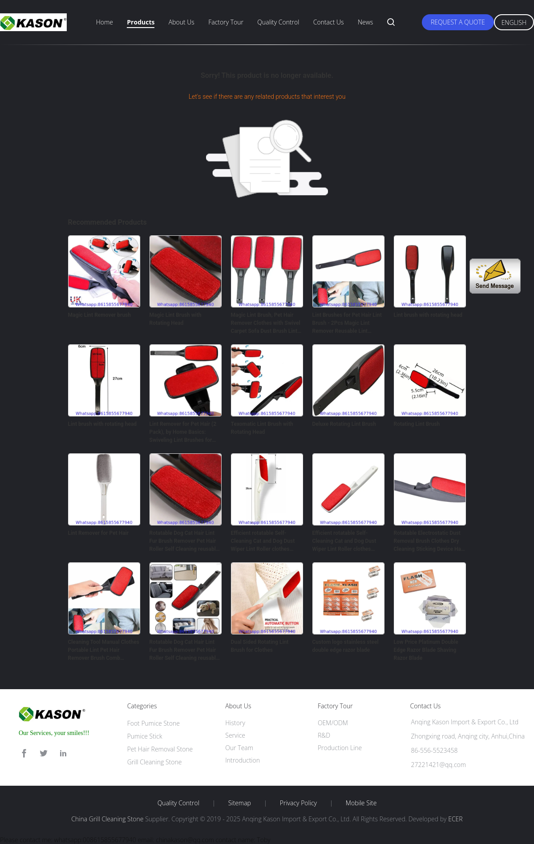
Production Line (340, 747)
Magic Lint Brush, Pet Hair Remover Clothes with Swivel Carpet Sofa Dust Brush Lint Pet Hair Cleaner (265, 323)
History (235, 723)
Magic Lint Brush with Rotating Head (176, 319)
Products (140, 22)
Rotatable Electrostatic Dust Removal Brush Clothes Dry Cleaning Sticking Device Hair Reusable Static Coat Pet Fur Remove (429, 541)
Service (235, 735)
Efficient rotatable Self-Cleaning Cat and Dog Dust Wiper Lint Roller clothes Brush (263, 541)
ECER (455, 819)
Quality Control (278, 22)
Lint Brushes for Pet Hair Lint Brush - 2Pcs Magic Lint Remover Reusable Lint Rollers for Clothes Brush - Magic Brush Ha (347, 323)
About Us (181, 22)
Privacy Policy (298, 803)
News (365, 22)
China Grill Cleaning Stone (107, 819)
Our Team (239, 747)
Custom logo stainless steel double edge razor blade (345, 646)
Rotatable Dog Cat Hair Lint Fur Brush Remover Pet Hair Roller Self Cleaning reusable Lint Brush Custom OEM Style (185, 541)
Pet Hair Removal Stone (160, 749)
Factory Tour (225, 22)
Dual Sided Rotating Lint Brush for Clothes (260, 646)
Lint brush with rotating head (428, 315)
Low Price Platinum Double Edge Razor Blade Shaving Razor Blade (426, 650)
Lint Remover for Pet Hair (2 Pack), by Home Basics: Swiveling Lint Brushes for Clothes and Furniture (183, 432)
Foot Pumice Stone (153, 723)
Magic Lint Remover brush (99, 315)
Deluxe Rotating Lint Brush (344, 424)
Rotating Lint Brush (417, 424)
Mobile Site (361, 803)
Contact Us (328, 22)
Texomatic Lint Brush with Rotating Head (262, 428)
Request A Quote (458, 22)
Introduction (242, 760)
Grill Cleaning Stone (154, 762)
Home (104, 22)
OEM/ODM (333, 723)
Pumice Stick (144, 736)
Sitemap (239, 803)
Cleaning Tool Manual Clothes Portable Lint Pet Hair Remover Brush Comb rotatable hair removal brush (103, 650)
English (514, 22)
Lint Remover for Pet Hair (98, 533)
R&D (324, 735)
